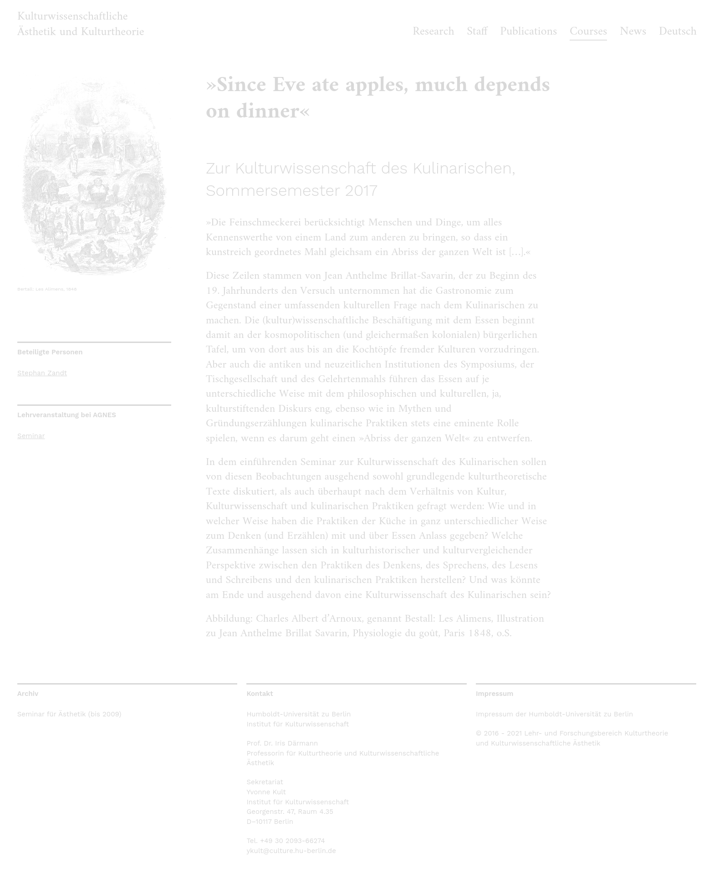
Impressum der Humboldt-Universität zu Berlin (554, 714)
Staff (477, 32)
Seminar (31, 436)
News (633, 32)
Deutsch (678, 32)
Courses (588, 32)
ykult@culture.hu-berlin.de (291, 851)
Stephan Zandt (42, 373)
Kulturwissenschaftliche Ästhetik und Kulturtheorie (80, 24)
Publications (528, 32)
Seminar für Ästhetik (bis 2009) (69, 714)
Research (433, 32)
